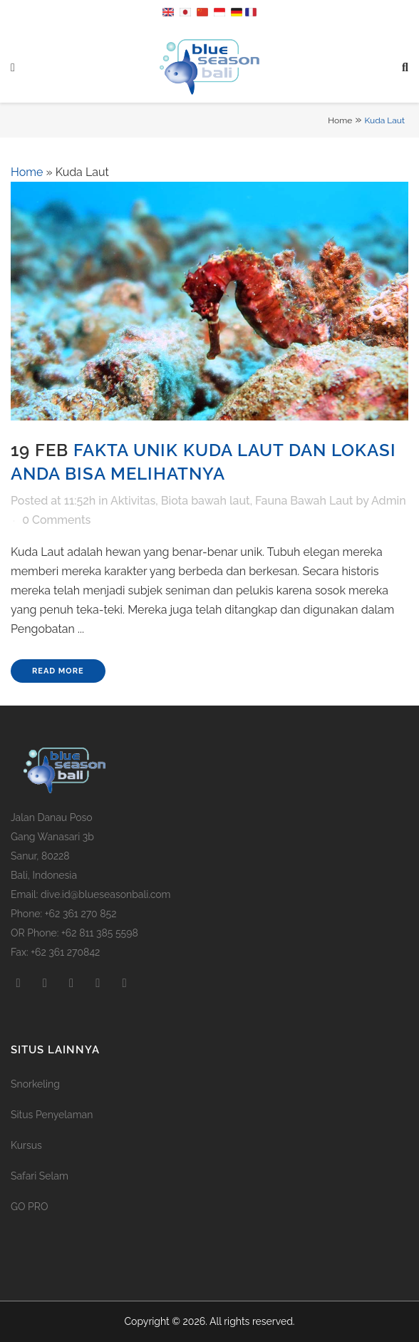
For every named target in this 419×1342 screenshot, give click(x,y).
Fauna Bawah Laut (304, 500)
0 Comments (56, 520)
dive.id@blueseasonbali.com (105, 894)
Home (340, 120)
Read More (58, 671)
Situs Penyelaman (52, 1114)
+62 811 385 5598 (99, 933)
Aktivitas (132, 500)
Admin (388, 500)
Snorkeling (35, 1084)
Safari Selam (39, 1176)
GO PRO (29, 1206)
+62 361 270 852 (81, 913)
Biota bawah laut (205, 500)
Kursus (26, 1145)
